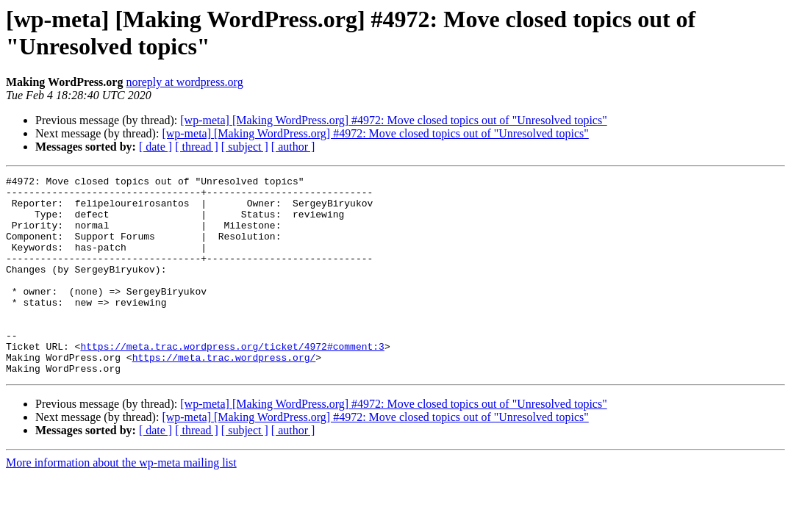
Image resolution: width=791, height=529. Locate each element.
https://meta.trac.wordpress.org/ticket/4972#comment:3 (232, 381)
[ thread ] (196, 146)
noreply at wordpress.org (184, 82)
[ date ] (155, 146)
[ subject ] (244, 146)
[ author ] (293, 146)
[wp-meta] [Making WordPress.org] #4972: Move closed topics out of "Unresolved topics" (393, 120)
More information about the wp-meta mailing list (121, 502)
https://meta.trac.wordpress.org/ (224, 394)
